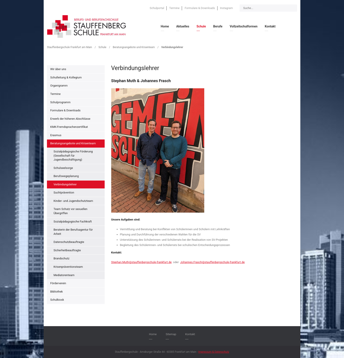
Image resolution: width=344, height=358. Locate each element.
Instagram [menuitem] (226, 8)
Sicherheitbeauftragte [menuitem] (67, 250)
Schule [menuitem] (201, 26)
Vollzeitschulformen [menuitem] (244, 26)
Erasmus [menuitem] (55, 135)
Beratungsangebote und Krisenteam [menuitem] (73, 143)
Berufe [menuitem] (217, 26)
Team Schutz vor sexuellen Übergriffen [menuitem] (70, 211)
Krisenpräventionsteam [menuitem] (68, 266)
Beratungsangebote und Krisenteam (134, 47)
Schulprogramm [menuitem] (60, 102)
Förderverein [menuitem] (58, 283)
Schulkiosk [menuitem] (57, 299)
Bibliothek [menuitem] (56, 291)
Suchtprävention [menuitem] (64, 192)
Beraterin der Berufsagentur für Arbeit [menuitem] (73, 231)
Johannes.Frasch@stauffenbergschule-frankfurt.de (212, 262)
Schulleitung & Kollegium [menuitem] (66, 77)
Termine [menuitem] (174, 8)
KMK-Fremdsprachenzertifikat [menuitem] (69, 126)
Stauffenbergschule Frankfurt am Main (69, 47)
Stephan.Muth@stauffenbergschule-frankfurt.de (141, 262)
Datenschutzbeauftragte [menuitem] (69, 242)
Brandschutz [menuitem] (61, 258)
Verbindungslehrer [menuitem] (65, 184)
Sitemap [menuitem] (171, 334)
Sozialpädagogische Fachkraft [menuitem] (73, 221)
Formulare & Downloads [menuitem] (200, 8)
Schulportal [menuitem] (157, 8)
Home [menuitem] (165, 26)
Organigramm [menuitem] (59, 85)
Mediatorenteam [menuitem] (64, 275)
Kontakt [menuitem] (270, 26)
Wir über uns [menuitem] (58, 69)
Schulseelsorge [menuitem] (63, 168)
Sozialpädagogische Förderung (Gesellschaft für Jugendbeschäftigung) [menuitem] (73, 155)
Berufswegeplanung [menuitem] (66, 176)
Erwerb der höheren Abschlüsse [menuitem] (70, 118)
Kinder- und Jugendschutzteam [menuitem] (73, 201)
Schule (102, 47)
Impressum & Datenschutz (213, 351)
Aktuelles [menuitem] (182, 26)
